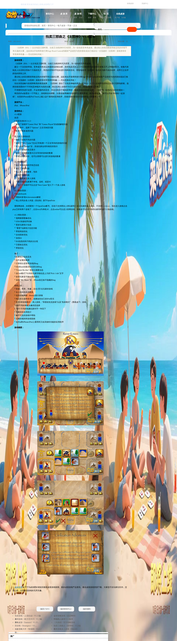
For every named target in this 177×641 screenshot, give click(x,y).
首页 (44, 26)
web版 (123, 17)
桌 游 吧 (78, 14)
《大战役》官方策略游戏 (64, 622)
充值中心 (145, 3)
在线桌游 (130, 3)
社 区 (106, 14)
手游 (69, 26)
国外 (61, 17)
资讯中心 (50, 14)
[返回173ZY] (44, 609)
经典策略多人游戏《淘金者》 (66, 629)
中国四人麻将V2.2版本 (63, 619)
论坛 (103, 17)
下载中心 (92, 14)
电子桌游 (61, 26)
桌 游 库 (64, 14)
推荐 (75, 17)
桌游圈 (108, 17)
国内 (66, 17)
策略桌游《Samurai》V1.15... (27, 622)
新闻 (47, 17)
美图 (94, 17)
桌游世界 (18, 587)
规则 (89, 17)
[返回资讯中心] (65, 609)
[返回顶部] (87, 609)
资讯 (100, 29)
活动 (80, 17)
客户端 (117, 17)
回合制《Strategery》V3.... (26, 626)
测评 (52, 17)
